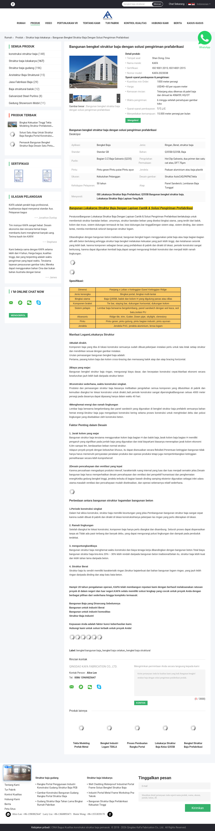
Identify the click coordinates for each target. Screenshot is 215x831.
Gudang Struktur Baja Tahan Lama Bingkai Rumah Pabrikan (60, 803)
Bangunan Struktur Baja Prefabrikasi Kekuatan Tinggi (108, 803)
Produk (35, 23)
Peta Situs (10, 809)
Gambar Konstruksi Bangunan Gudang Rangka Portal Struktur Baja (58, 794)
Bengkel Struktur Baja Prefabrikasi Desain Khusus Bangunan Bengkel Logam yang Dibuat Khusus (193, 745)
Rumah (21, 23)
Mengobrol (133, 120)
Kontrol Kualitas (135, 23)
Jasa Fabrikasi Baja (21, 82)
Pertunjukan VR (67, 23)
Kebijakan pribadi (40, 827)
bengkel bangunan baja (88, 650)
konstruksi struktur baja (23, 54)
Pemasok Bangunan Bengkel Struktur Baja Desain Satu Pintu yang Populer (36, 145)
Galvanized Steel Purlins (23, 96)
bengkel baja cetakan (113, 650)
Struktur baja (131, 570)
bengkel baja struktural (138, 650)
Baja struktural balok (21, 89)
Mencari (157, 4)
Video (48, 23)
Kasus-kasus (195, 23)
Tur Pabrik (112, 23)
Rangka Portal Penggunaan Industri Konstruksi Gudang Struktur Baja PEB (57, 786)
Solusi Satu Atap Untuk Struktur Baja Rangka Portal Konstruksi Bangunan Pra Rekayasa (36, 135)
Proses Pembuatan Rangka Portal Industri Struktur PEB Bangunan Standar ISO (137, 745)
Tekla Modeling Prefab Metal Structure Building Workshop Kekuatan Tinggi (81, 745)
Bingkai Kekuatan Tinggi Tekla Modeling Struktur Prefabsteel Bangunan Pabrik (35, 125)
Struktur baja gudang (21, 68)
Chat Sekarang (176, 4)
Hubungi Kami (160, 23)
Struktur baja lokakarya (38, 37)
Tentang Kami (91, 23)
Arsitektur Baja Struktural (24, 75)
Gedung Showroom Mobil (24, 103)
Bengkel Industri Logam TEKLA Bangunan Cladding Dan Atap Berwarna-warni (109, 745)
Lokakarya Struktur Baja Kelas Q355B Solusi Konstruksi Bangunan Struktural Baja (165, 745)
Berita (178, 23)
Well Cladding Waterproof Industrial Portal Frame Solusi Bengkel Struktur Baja (111, 786)
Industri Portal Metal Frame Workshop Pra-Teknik (112, 794)
